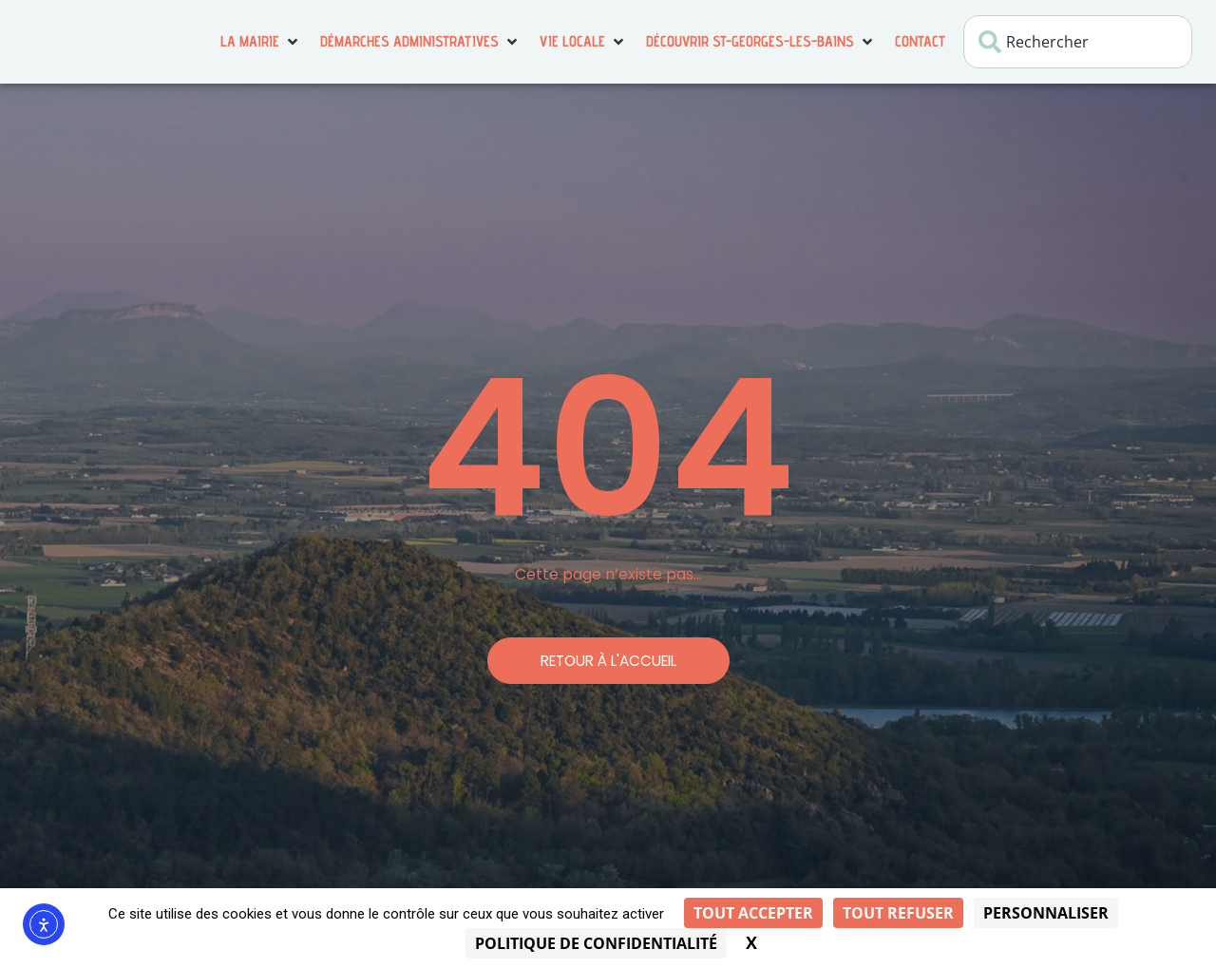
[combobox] (1077, 41)
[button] (261, 41)
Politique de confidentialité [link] (596, 943)
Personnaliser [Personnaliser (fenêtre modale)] (1046, 912)
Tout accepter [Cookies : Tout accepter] (753, 912)
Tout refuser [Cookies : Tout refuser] (898, 912)
